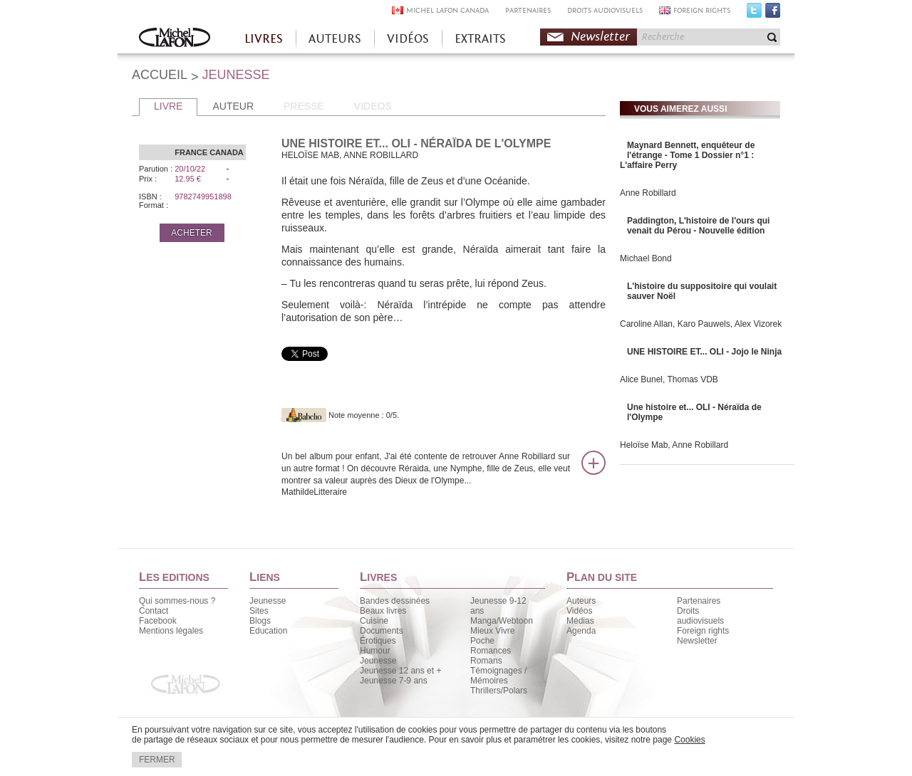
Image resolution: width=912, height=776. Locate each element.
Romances (490, 651)
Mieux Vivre (492, 631)
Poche (482, 641)
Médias (580, 621)
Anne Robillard (648, 193)
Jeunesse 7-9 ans (394, 681)
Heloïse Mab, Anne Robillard (674, 445)
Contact (153, 611)
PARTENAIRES (528, 10)
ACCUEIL (159, 75)
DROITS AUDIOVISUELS (605, 10)
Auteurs (581, 601)
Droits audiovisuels (700, 616)
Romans (486, 661)
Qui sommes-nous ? (177, 601)
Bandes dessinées (395, 601)
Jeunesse (267, 601)
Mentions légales (171, 631)
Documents (381, 631)
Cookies (689, 740)
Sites (259, 611)
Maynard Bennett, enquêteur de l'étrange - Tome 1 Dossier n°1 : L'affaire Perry (687, 155)
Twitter (754, 13)
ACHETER (191, 233)
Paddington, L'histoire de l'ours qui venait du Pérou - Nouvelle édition (698, 226)
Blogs (260, 621)
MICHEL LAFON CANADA (447, 10)
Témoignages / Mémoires (498, 676)
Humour (375, 651)
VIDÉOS (408, 38)
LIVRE (168, 106)
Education (268, 631)
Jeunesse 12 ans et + (400, 671)
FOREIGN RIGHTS (701, 10)
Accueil (174, 39)
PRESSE (304, 106)
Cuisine (374, 621)
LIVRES (263, 38)
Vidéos (579, 611)
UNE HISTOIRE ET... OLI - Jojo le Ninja (704, 352)
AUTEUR (233, 106)
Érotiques (378, 641)
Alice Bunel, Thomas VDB (669, 379)
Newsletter (600, 36)
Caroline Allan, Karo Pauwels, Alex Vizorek (701, 324)
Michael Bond (646, 258)
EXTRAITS (480, 38)
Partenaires (698, 601)
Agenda (581, 631)
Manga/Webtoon (501, 621)
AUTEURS (335, 38)
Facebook (772, 13)
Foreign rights (703, 631)
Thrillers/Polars (498, 691)
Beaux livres (383, 611)
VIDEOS (373, 106)
